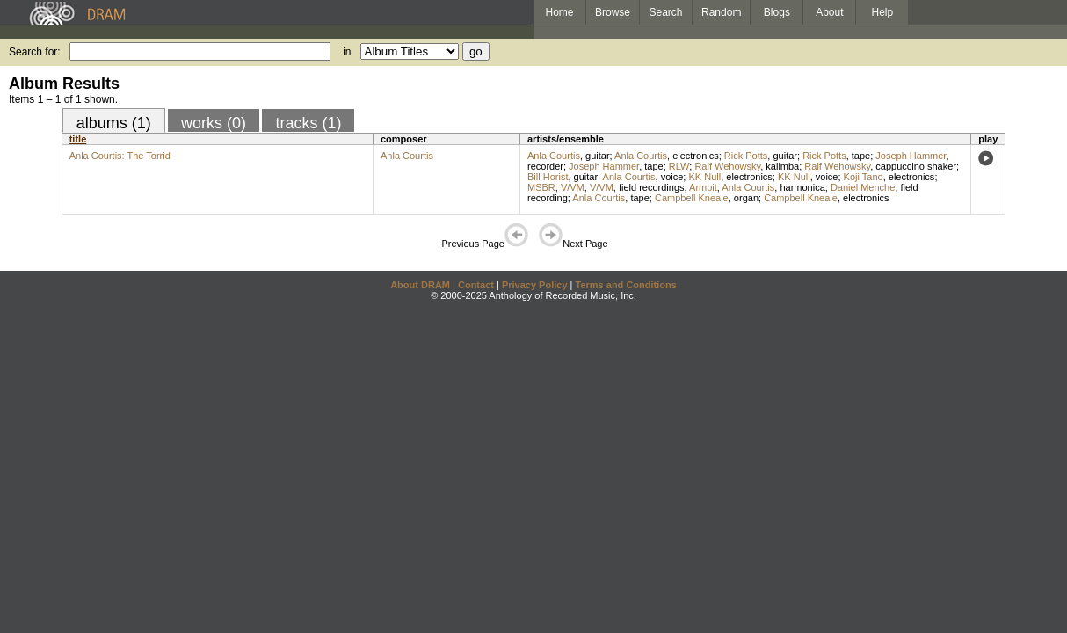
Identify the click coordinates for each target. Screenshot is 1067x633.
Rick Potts (746, 155)
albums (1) (113, 123)
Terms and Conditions (626, 285)
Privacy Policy (535, 285)
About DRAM (420, 285)
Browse (612, 12)
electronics (695, 155)
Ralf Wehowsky (727, 166)
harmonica (802, 187)
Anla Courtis (407, 155)
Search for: (35, 52)
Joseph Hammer (910, 155)
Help (883, 12)
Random (721, 12)
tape (861, 155)
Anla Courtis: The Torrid (120, 155)
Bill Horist (547, 176)
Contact (476, 285)
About (829, 12)
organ (746, 198)
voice (672, 176)
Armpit (703, 187)
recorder (545, 166)
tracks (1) (308, 123)
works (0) (213, 123)
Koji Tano (863, 176)
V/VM (572, 187)
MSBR (541, 187)
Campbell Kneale (692, 198)
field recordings (652, 187)
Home (559, 12)
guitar (597, 155)
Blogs (777, 12)
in (347, 52)
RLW (679, 166)
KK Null (704, 176)
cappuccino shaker (915, 166)
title (78, 139)
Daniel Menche (863, 187)
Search (666, 12)
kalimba (782, 166)
